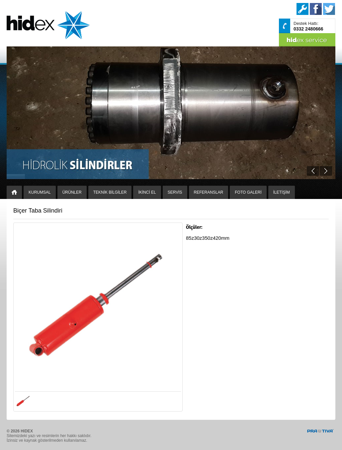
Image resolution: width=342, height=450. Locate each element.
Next (326, 171)
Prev (313, 171)
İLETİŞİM (281, 192)
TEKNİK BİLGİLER (110, 192)
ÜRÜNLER (72, 192)
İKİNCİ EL (147, 192)
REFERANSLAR (208, 192)
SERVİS (175, 192)
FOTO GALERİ (248, 192)
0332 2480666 (308, 29)
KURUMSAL (40, 192)
